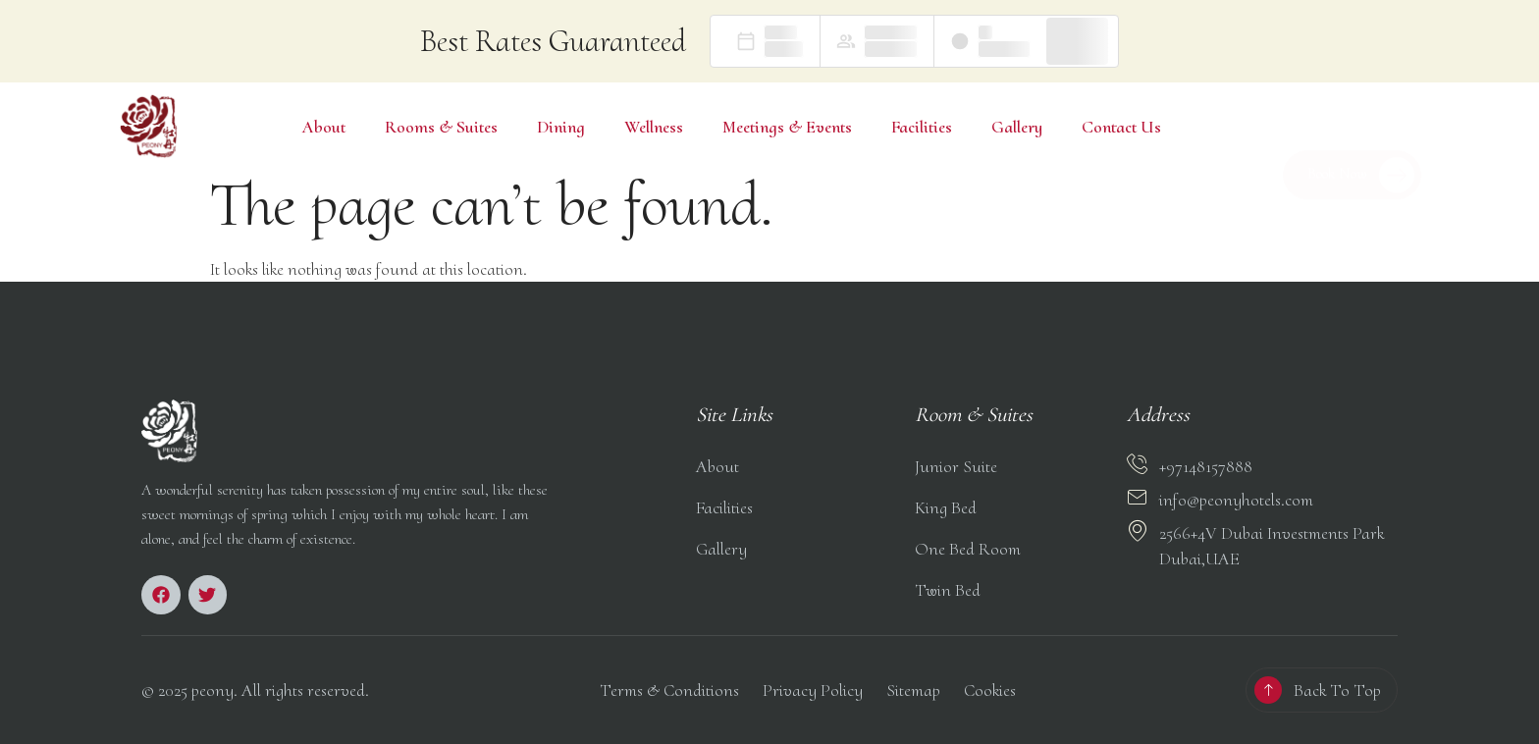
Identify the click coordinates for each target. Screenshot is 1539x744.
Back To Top (1337, 690)
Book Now (1360, 148)
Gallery (1016, 126)
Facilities (921, 126)
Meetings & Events (787, 126)
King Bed (946, 507)
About (323, 126)
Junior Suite (956, 466)
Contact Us (1121, 126)
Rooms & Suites (441, 126)
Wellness (653, 126)
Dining (561, 126)
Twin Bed (948, 590)
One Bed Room (968, 548)
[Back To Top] (1268, 690)
